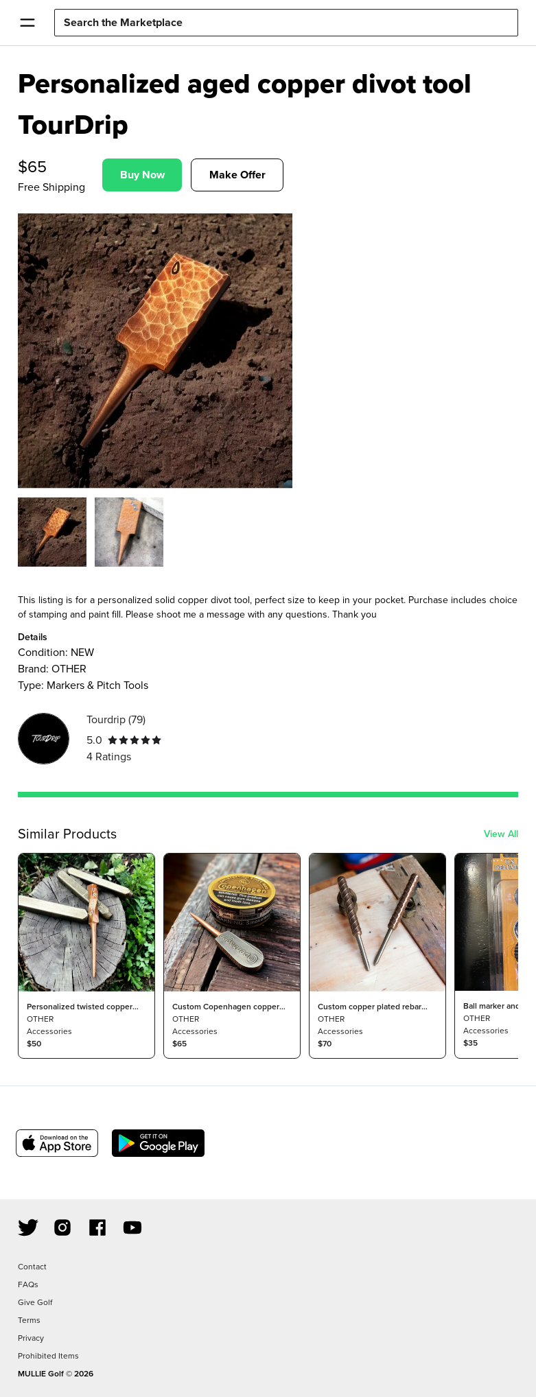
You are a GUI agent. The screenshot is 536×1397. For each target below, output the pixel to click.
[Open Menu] (27, 22)
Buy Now (142, 175)
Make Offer (237, 175)
